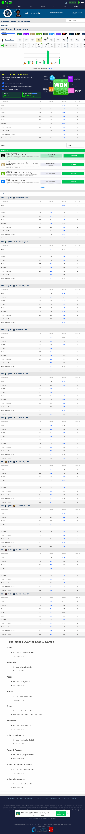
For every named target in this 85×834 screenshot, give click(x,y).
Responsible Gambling (69, 798)
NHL (65, 6)
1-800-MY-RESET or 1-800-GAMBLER (38, 824)
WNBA (76, 6)
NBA (31, 6)
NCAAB (43, 6)
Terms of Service (42, 798)
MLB (54, 6)
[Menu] (82, 2)
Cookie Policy (55, 798)
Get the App (73, 2)
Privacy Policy (13, 798)
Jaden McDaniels (9, 40)
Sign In (50, 68)
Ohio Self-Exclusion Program (42, 826)
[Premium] (78, 3)
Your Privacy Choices (27, 798)
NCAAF (19, 6)
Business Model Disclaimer (42, 802)
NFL (8, 6)
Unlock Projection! (9, 45)
